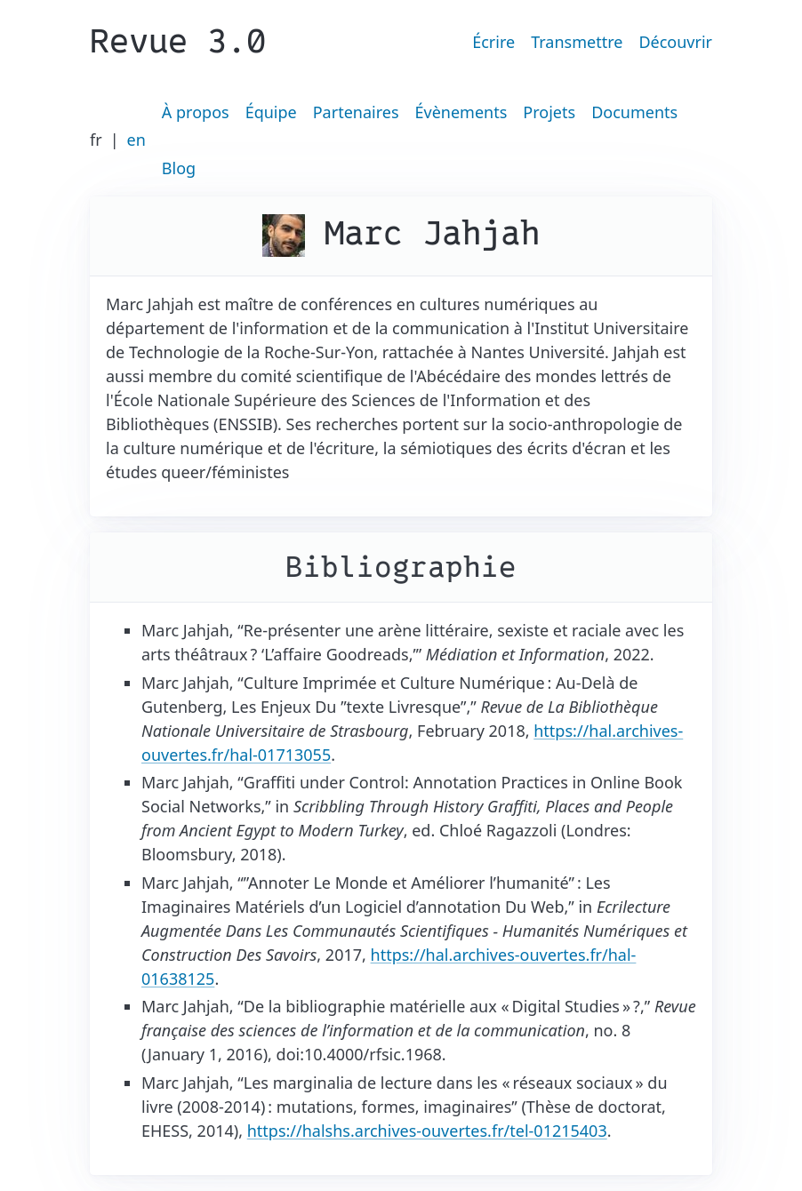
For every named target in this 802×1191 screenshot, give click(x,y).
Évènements (461, 112)
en (136, 139)
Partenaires (356, 112)
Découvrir (675, 41)
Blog (179, 168)
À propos (195, 112)
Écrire (493, 41)
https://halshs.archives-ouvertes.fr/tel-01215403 (427, 1130)
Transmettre (576, 41)
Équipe (271, 112)
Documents (634, 112)
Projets (549, 112)
